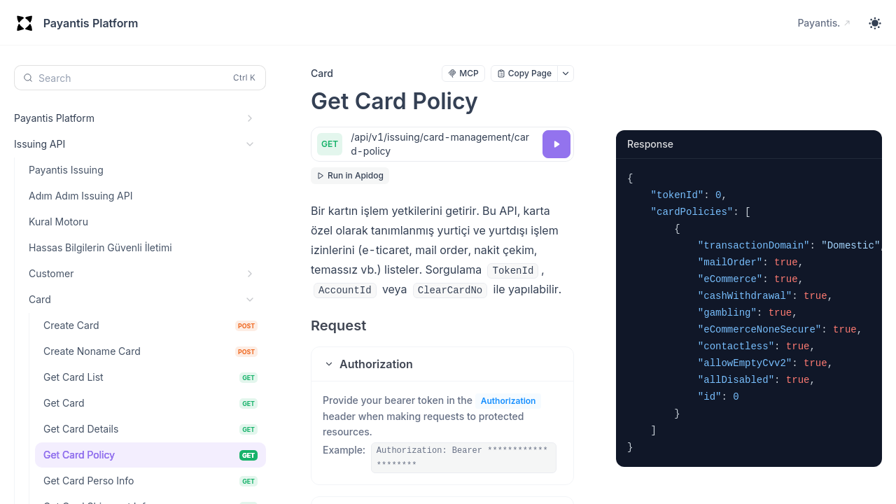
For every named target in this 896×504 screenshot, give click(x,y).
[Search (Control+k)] (140, 77)
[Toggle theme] (875, 23)
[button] (442, 364)
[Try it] (556, 144)
